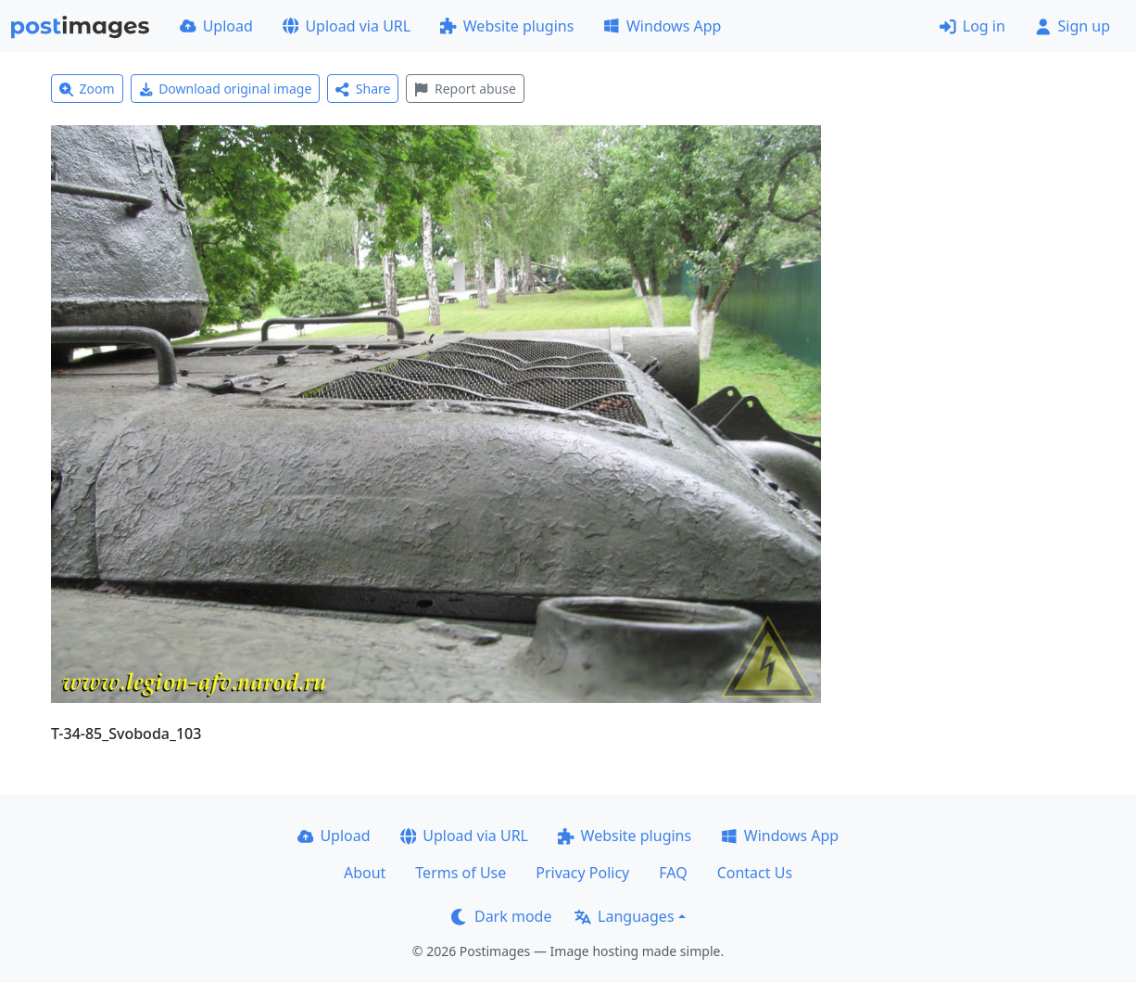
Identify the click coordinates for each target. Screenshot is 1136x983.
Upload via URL (346, 26)
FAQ (673, 872)
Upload (216, 26)
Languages (624, 916)
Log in (972, 26)
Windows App (662, 26)
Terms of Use (460, 872)
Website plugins (507, 26)
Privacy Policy (582, 872)
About (364, 872)
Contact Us (754, 872)
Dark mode (501, 916)
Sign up (1072, 26)
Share (362, 88)
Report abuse (464, 88)
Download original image (225, 88)
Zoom (87, 88)
